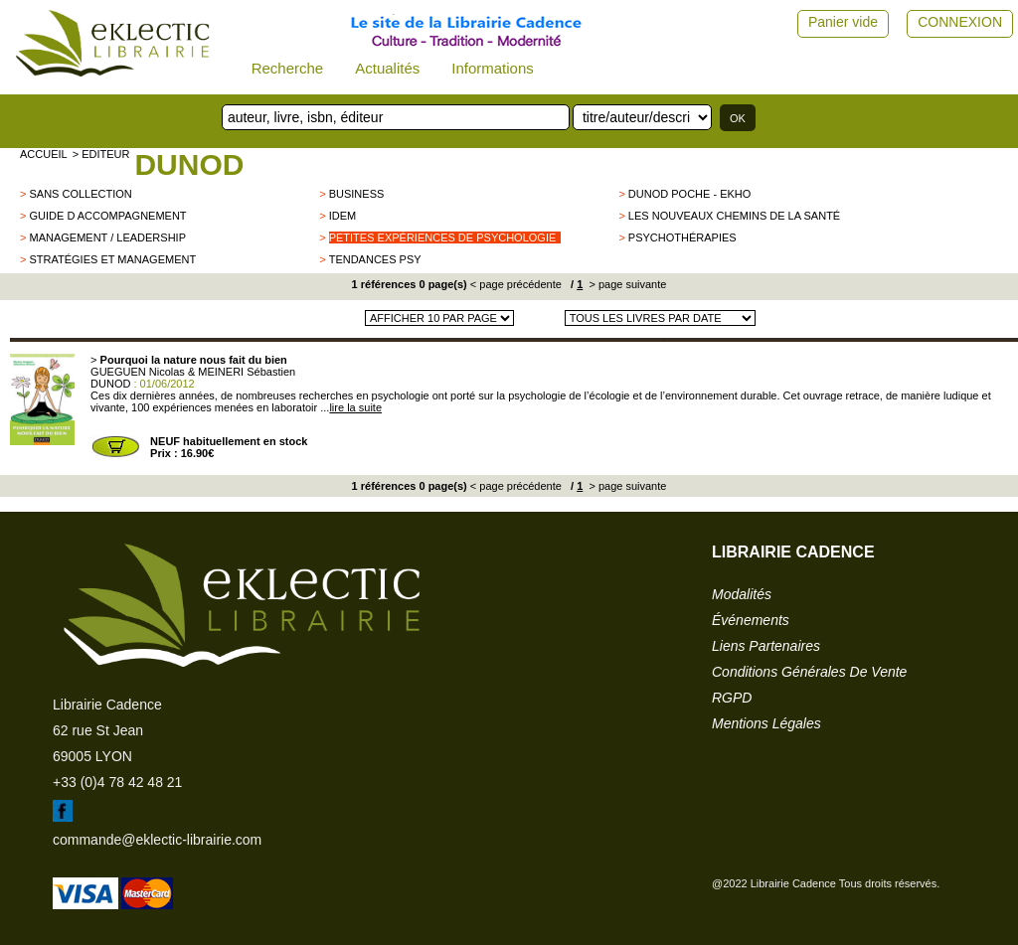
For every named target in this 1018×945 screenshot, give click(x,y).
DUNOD (189, 164)
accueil (44, 154)
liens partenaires (766, 646)
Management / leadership (107, 237)
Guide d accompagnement (107, 216)
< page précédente (516, 284)
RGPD (732, 698)
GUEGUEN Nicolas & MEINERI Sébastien (192, 372)
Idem (343, 216)
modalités (741, 594)
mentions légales (766, 723)
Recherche (288, 68)
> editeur (101, 154)
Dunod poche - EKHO (689, 194)
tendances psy (375, 259)
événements (750, 620)
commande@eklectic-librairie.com (157, 840)
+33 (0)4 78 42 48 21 (117, 782)
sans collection (80, 194)
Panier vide (843, 22)
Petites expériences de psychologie (443, 237)
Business (357, 194)
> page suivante (626, 284)
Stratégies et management (112, 259)
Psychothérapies (682, 237)
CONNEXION (960, 22)
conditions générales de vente (809, 672)
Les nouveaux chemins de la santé (734, 216)
